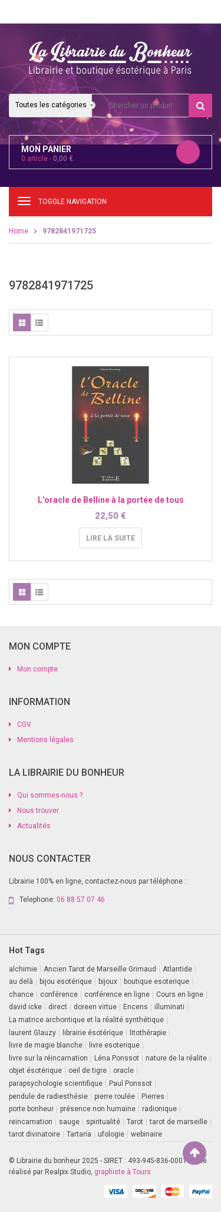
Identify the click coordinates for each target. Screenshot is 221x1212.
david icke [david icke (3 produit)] (25, 1007)
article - (47, 158)
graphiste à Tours (122, 1172)
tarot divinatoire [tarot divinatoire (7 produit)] (34, 1134)
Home (18, 231)
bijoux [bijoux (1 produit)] (107, 981)
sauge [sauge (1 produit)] (69, 1122)
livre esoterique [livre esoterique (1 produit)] (114, 1045)
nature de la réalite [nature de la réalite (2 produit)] (176, 1058)
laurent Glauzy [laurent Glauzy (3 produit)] (32, 1033)
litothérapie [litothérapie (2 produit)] (148, 1033)
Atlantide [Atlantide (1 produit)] (177, 969)
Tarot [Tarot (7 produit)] (135, 1122)
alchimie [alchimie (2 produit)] (23, 969)
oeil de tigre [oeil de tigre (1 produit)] (87, 1070)
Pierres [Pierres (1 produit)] (152, 1096)
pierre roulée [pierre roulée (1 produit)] (114, 1096)
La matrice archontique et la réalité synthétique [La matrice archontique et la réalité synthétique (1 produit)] (86, 1020)
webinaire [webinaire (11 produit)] (146, 1134)
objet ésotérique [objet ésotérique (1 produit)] (35, 1070)
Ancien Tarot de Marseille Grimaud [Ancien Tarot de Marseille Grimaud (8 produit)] (100, 969)
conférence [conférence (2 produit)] (59, 994)
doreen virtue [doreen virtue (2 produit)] (95, 1007)
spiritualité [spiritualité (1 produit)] (103, 1122)
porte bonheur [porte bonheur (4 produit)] (31, 1109)
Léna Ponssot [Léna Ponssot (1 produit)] (116, 1058)
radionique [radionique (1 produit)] (159, 1109)
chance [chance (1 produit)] (21, 994)
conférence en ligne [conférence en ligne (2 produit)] (117, 994)
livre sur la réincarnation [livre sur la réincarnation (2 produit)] (48, 1058)
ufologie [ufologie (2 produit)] (111, 1134)
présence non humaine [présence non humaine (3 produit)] (98, 1109)
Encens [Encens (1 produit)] (135, 1007)
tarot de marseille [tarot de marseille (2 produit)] (178, 1122)
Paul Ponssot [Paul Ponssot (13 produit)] (130, 1083)
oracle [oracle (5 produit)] (123, 1070)
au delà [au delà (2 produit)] (21, 981)
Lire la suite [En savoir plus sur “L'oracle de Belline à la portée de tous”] (110, 538)
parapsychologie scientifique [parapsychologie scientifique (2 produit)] (56, 1083)
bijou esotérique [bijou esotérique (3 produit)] (65, 981)
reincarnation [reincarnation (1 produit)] (30, 1122)
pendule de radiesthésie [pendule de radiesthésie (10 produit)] (48, 1096)
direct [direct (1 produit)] (57, 1007)
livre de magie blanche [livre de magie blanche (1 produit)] (46, 1045)
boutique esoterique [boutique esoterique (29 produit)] (156, 981)
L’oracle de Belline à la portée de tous (111, 500)
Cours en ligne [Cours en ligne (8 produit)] (179, 994)
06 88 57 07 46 (81, 899)
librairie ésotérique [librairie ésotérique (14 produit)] (92, 1033)
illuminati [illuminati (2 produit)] (169, 1007)
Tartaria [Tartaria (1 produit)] (79, 1134)
